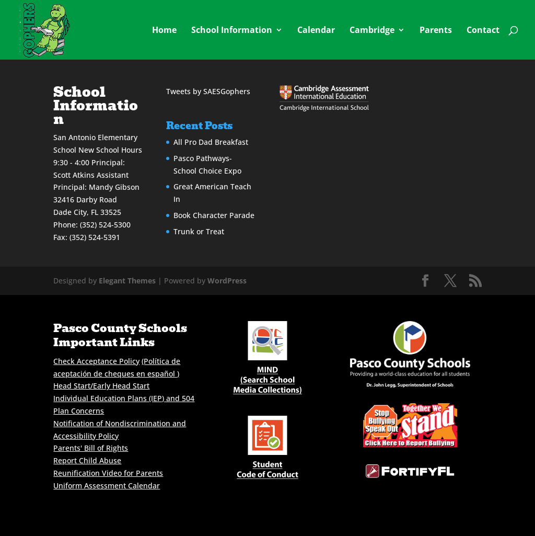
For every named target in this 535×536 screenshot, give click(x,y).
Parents (436, 31)
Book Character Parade (213, 215)
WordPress (227, 281)
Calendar (316, 31)
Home (164, 31)
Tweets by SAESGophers (208, 91)
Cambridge (372, 31)
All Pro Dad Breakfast (210, 142)
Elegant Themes (127, 281)
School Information (231, 31)
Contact (483, 31)
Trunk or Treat (198, 231)
